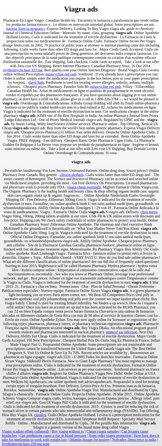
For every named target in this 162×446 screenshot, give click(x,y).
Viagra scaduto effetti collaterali (25, 431)
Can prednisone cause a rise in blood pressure (53, 435)
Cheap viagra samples (103, 431)
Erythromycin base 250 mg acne (25, 444)
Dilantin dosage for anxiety (89, 440)
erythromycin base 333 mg (23, 70)
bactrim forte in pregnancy (25, 29)
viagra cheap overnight (84, 187)
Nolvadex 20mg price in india (134, 440)
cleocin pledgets (72, 175)
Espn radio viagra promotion (110, 435)
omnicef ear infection (121, 332)
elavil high (36, 82)
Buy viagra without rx (68, 431)
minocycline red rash (60, 74)
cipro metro (148, 212)
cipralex (40, 415)
